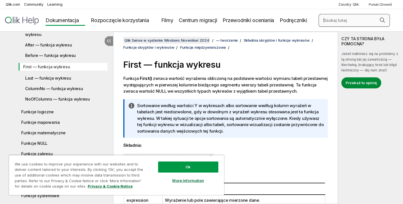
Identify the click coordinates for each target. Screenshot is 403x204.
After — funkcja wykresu (48, 44)
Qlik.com (13, 4)
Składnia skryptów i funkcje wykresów (277, 40)
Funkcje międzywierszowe (203, 47)
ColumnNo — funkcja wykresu (54, 88)
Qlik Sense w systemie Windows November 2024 (166, 40)
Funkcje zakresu (37, 153)
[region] (116, 175)
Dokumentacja (62, 20)
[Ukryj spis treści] (109, 41)
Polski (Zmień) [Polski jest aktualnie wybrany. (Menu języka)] (381, 5)
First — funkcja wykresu (46, 66)
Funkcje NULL (34, 143)
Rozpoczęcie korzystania (120, 20)
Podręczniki (293, 20)
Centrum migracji (198, 20)
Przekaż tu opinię (361, 82)
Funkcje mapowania (40, 122)
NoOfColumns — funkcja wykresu (57, 99)
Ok (188, 167)
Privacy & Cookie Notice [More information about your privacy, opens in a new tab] (110, 186)
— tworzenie (227, 40)
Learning (54, 4)
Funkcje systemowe (40, 195)
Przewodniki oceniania (248, 20)
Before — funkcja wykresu (50, 55)
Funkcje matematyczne (43, 132)
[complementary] (370, 118)
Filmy (167, 20)
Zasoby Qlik (348, 4)
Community (34, 4)
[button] (382, 20)
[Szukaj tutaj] (354, 20)
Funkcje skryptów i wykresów (148, 47)
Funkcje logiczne (37, 111)
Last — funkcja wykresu (48, 78)
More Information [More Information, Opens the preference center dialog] (188, 180)
